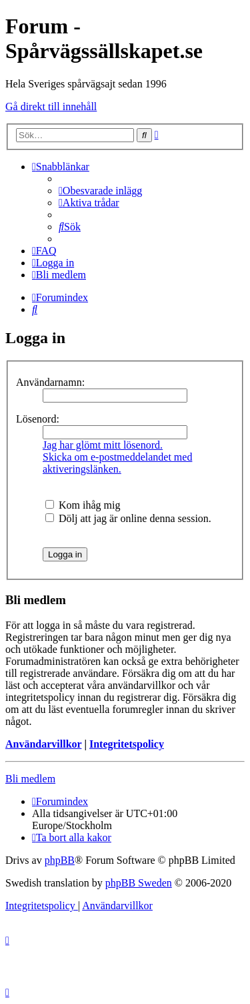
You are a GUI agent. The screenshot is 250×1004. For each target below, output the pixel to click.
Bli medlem (30, 778)
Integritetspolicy (126, 744)
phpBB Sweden (138, 883)
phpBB (60, 860)
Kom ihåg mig (82, 505)
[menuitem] (100, 190)
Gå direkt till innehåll (51, 106)
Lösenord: (37, 419)
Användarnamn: (50, 382)
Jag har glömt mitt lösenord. (103, 445)
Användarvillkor (43, 744)
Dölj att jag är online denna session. (128, 518)
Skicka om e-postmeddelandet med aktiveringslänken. (117, 463)
